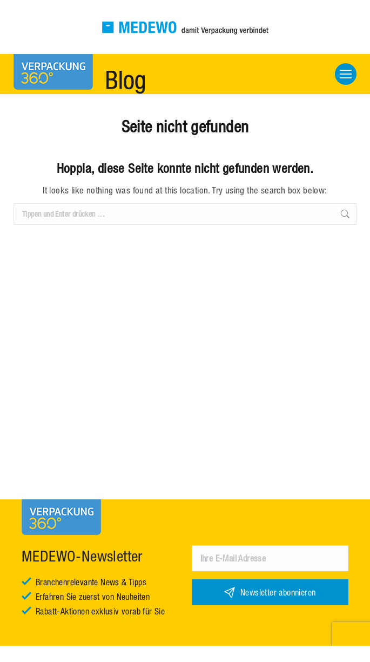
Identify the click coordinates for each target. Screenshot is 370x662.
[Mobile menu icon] (345, 74)
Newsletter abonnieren (277, 592)
